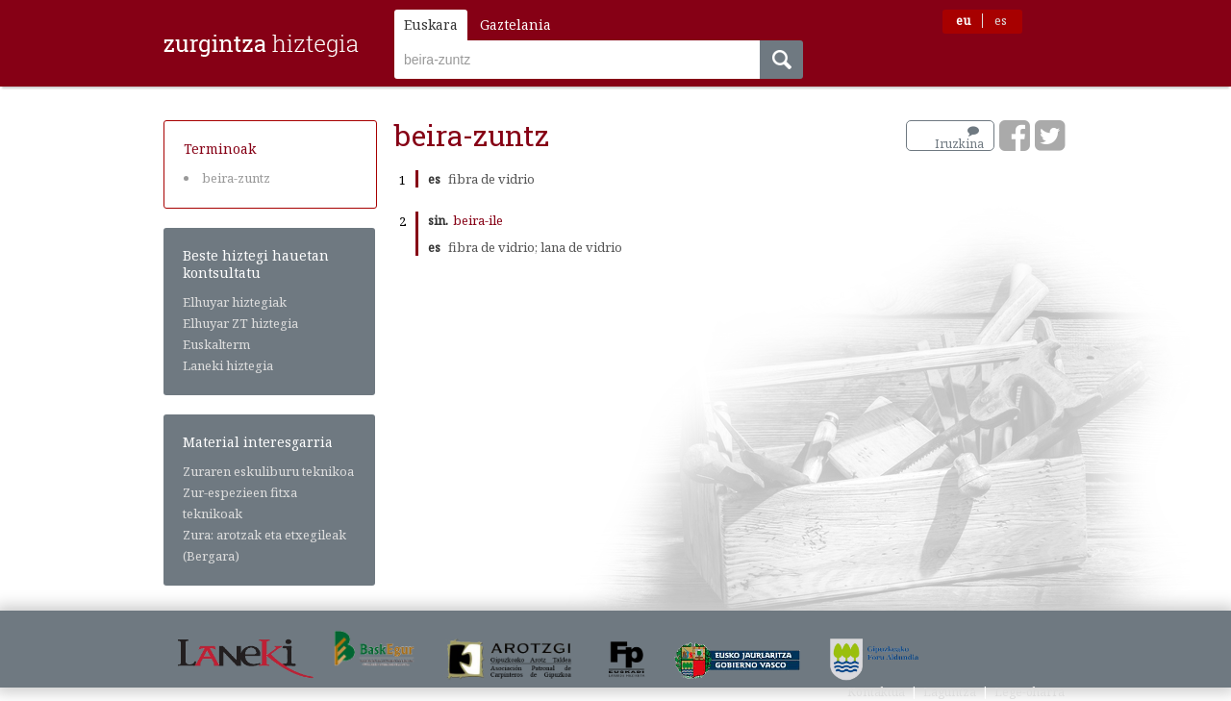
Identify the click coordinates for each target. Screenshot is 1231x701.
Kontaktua (876, 692)
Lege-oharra (1029, 692)
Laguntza (949, 692)
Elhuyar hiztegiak (235, 302)
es (1000, 20)
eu (963, 20)
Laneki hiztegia (228, 365)
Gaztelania (515, 24)
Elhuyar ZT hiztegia (240, 323)
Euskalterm (216, 344)
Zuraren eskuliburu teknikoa (268, 471)
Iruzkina (959, 138)
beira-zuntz (236, 178)
